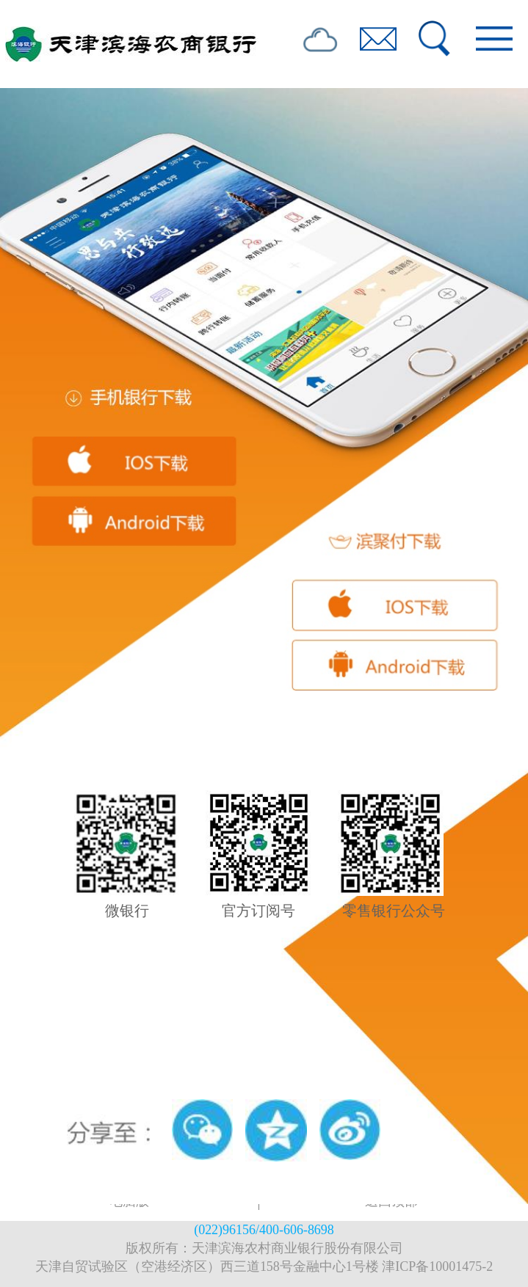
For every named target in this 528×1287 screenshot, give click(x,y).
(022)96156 (225, 1229)
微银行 (127, 911)
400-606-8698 (296, 1229)
